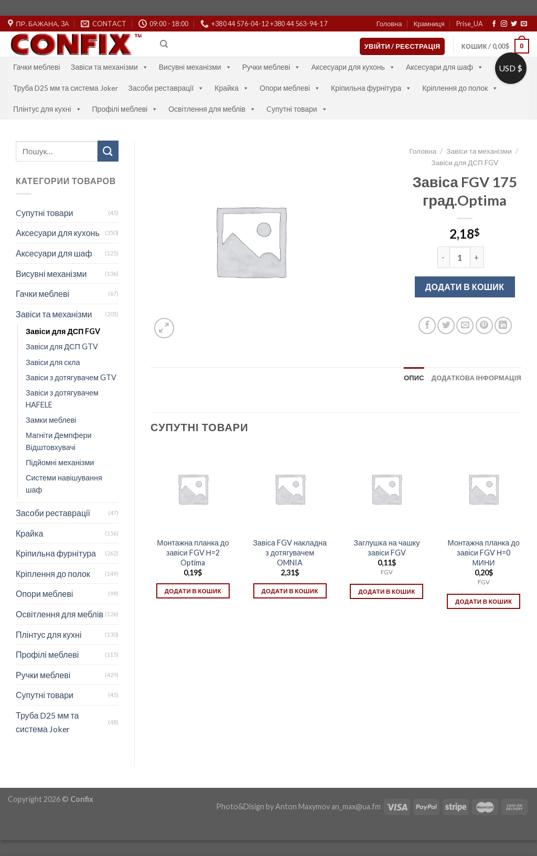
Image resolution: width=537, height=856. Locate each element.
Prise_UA (469, 23)
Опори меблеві (290, 87)
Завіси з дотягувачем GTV (71, 377)
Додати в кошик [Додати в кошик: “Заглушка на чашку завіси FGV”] (386, 591)
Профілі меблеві (125, 108)
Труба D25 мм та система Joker (65, 87)
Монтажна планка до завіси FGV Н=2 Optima (193, 552)
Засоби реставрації (166, 87)
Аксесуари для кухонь (353, 66)
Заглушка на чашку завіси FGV (386, 547)
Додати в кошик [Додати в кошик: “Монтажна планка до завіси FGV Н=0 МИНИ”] (483, 601)
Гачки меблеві (36, 66)
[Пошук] (164, 44)
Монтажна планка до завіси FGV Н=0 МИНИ (483, 552)
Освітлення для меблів (212, 108)
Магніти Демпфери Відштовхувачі (59, 441)
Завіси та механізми (109, 66)
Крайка (231, 87)
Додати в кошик (464, 287)
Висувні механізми (195, 66)
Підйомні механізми (60, 462)
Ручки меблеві (271, 66)
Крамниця (429, 23)
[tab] (414, 377)
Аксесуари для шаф (445, 66)
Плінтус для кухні (47, 108)
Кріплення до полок (460, 87)
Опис (414, 377)
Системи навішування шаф (64, 483)
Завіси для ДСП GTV (62, 346)
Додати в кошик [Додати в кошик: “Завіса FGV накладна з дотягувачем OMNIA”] (289, 590)
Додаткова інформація (476, 377)
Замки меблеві (51, 419)
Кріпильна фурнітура (371, 87)
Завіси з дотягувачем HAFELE (62, 398)
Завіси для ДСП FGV (63, 331)
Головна (389, 23)
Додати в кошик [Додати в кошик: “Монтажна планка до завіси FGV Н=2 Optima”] (193, 590)
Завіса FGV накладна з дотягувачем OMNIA (290, 552)
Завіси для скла (53, 362)
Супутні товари (44, 695)
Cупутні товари (297, 108)
